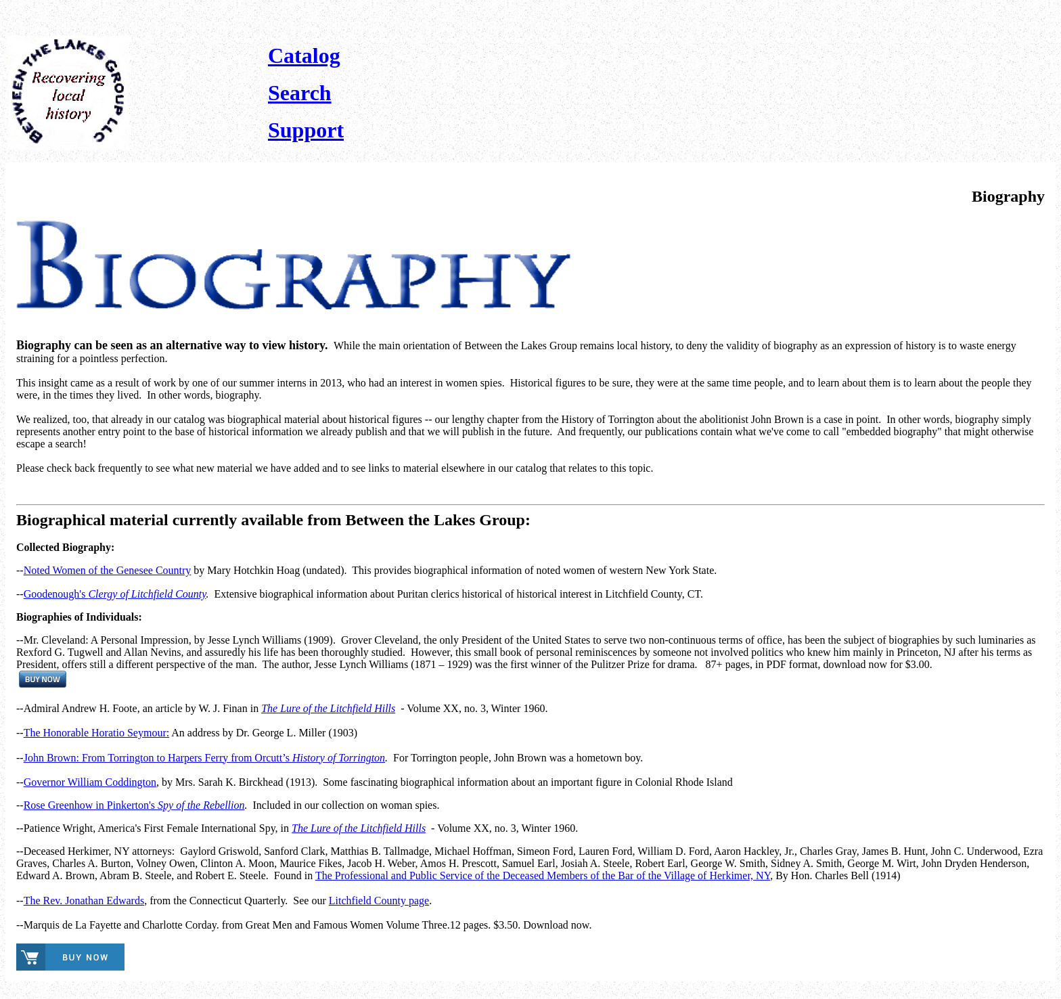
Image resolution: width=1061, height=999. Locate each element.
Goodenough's (115, 594)
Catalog (304, 55)
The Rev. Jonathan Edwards (84, 900)
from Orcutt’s (308, 757)
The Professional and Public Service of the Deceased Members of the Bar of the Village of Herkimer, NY (542, 875)
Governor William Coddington (90, 782)
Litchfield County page (379, 900)
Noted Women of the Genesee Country (107, 570)
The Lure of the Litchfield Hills (328, 708)
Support (306, 130)
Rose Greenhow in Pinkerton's (134, 805)
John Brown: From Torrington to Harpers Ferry (127, 757)
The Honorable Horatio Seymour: (97, 732)
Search (300, 93)
